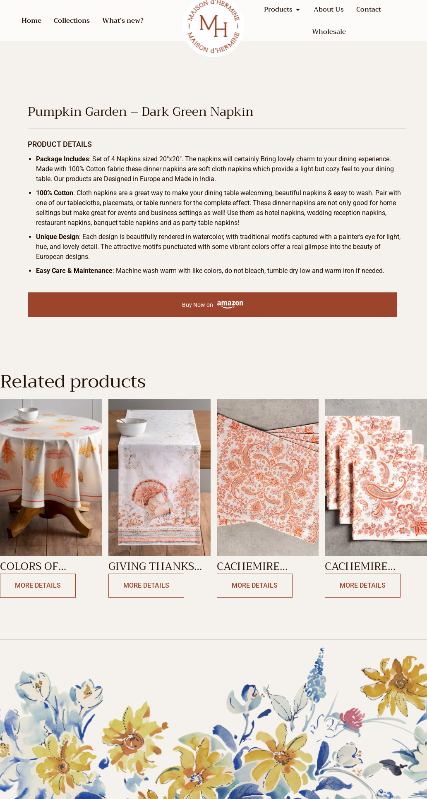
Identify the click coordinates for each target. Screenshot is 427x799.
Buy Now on (212, 305)
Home (31, 20)
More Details (38, 585)
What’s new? (123, 20)
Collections (72, 20)
